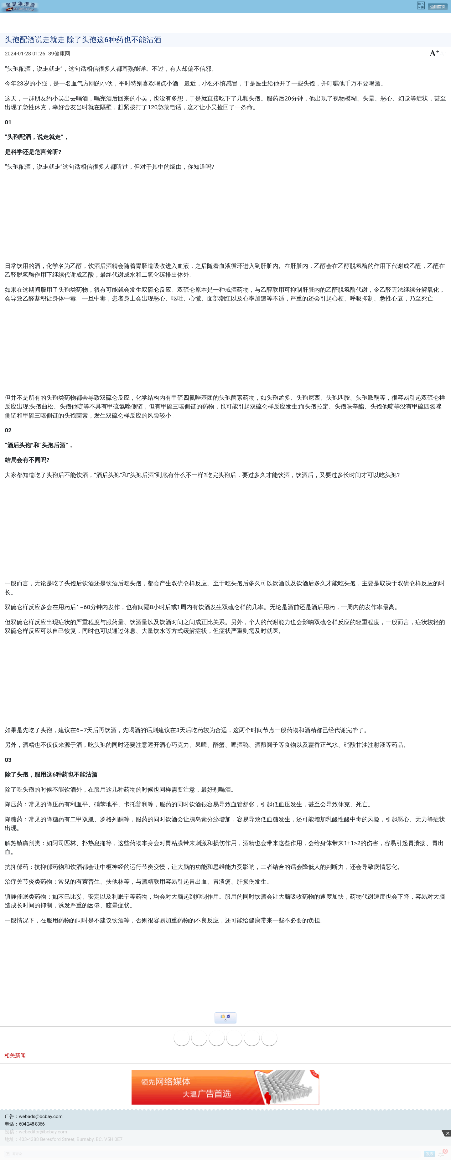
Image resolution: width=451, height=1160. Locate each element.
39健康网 (59, 54)
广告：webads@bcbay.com (34, 1116)
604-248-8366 (31, 1124)
